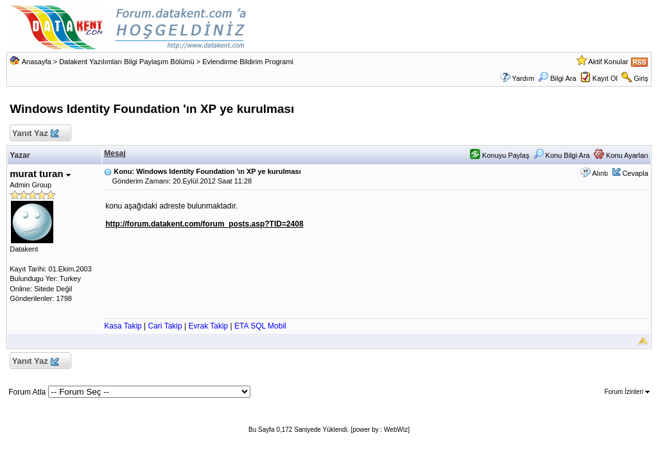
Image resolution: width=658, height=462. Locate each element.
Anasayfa (36, 61)
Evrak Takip (208, 325)
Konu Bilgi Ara (561, 155)
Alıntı (600, 173)
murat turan (40, 173)
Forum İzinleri (626, 391)
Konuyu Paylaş (499, 155)
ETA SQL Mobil (260, 325)
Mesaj (114, 153)
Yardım (523, 78)
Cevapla (635, 173)
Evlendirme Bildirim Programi (247, 61)
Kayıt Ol (605, 78)
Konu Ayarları (621, 155)
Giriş (641, 78)
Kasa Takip (122, 325)
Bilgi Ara (557, 78)
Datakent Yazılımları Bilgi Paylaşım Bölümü (127, 61)
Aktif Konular (608, 61)
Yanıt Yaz (35, 133)
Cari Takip (165, 325)
